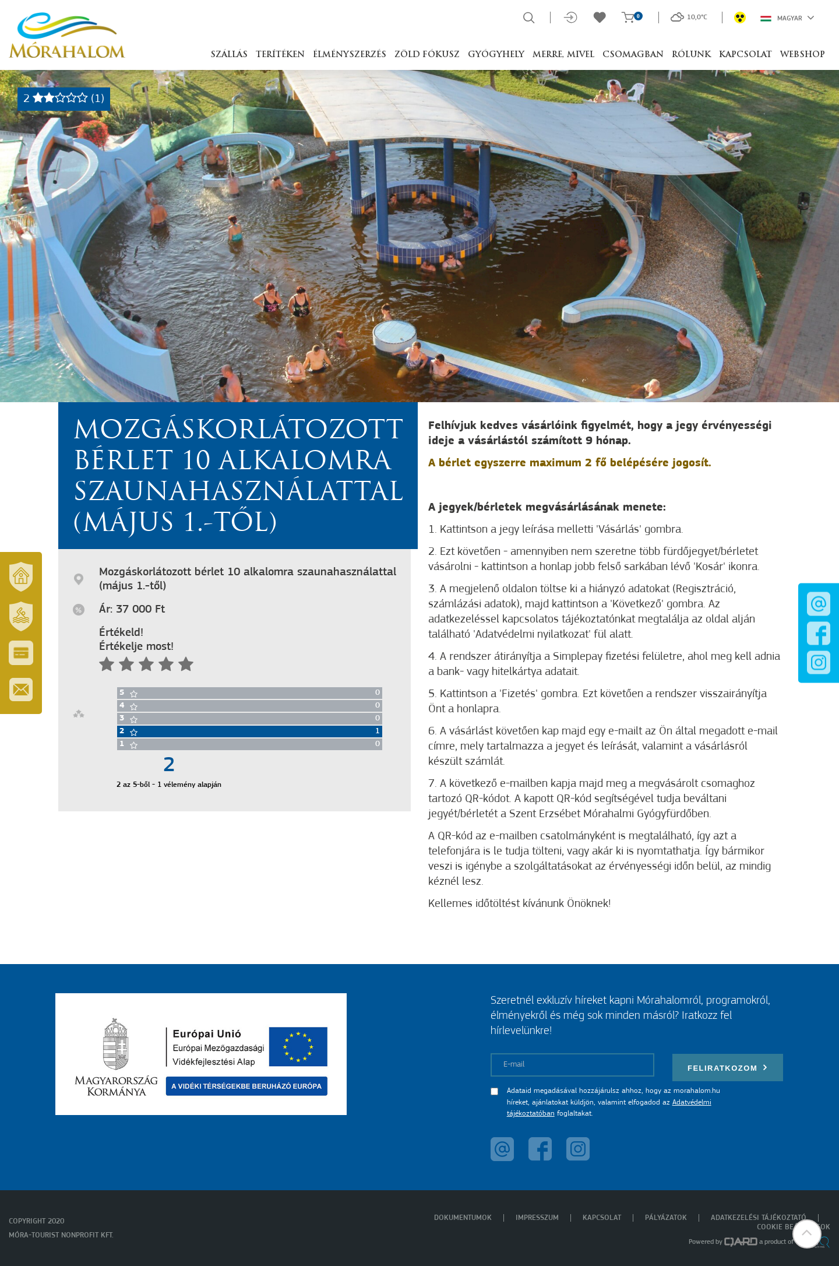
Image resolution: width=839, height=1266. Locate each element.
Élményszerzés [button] (349, 55)
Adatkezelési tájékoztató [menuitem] (758, 1218)
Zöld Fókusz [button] (427, 55)
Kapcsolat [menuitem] (602, 1218)
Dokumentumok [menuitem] (463, 1218)
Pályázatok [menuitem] (666, 1218)
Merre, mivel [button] (563, 55)
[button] (807, 1234)
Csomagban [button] (633, 55)
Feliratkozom (728, 1067)
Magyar (787, 17)
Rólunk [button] (691, 55)
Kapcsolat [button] (745, 55)
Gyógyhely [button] (496, 55)
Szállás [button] (229, 55)
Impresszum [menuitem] (537, 1218)
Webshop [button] (802, 55)
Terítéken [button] (280, 55)
